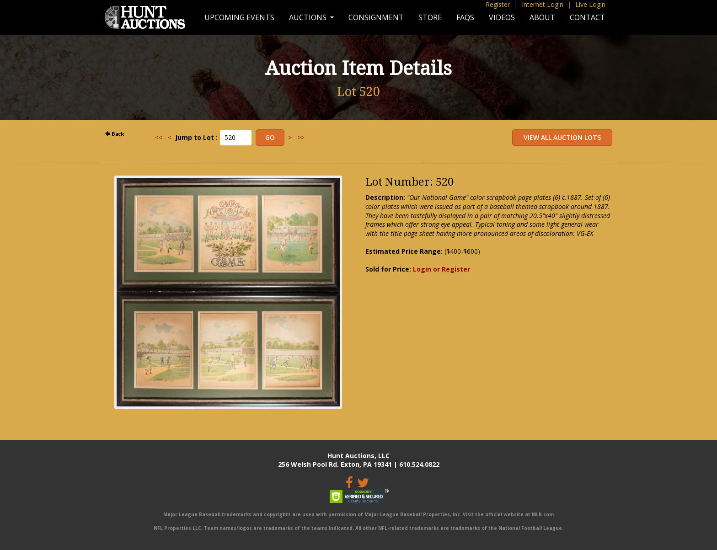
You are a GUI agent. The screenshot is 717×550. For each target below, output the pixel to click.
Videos (502, 17)
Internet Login (542, 4)
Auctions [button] (308, 17)
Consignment (376, 17)
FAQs (465, 17)
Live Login (590, 4)
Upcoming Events (239, 17)
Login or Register (441, 269)
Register (498, 4)
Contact (587, 17)
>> (301, 137)
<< (158, 137)
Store (430, 17)
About (542, 17)
